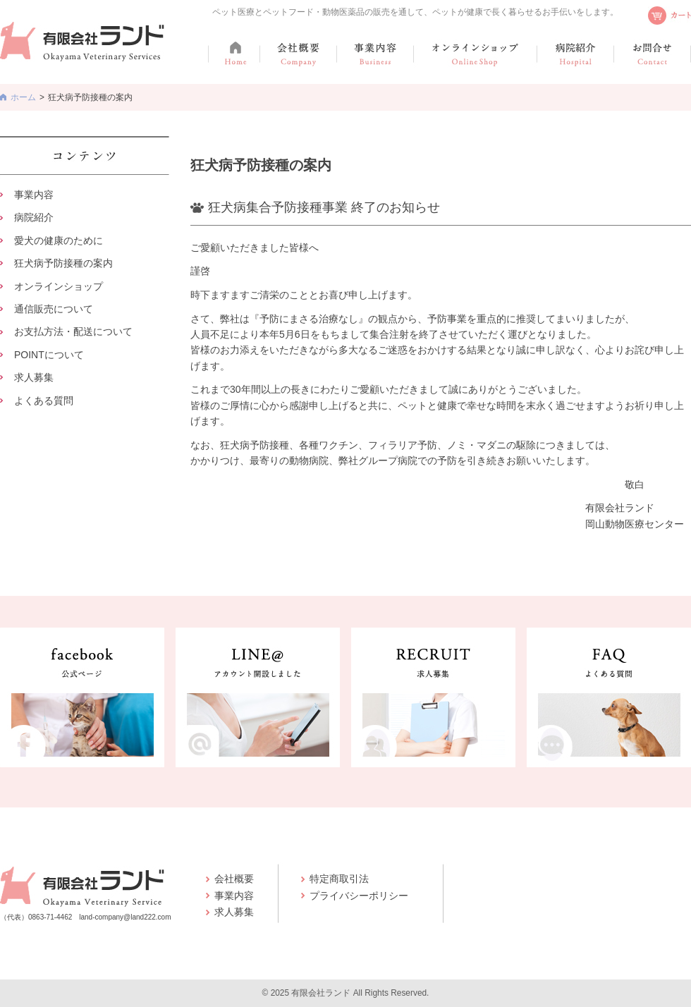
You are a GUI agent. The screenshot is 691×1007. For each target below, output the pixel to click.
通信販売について (53, 309)
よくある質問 (43, 400)
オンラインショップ (58, 286)
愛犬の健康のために (58, 240)
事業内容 (34, 194)
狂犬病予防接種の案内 (63, 263)
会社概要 (234, 878)
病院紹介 (34, 217)
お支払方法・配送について (73, 331)
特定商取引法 (339, 878)
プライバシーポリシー (359, 895)
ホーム (23, 97)
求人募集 (34, 377)
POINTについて (49, 354)
